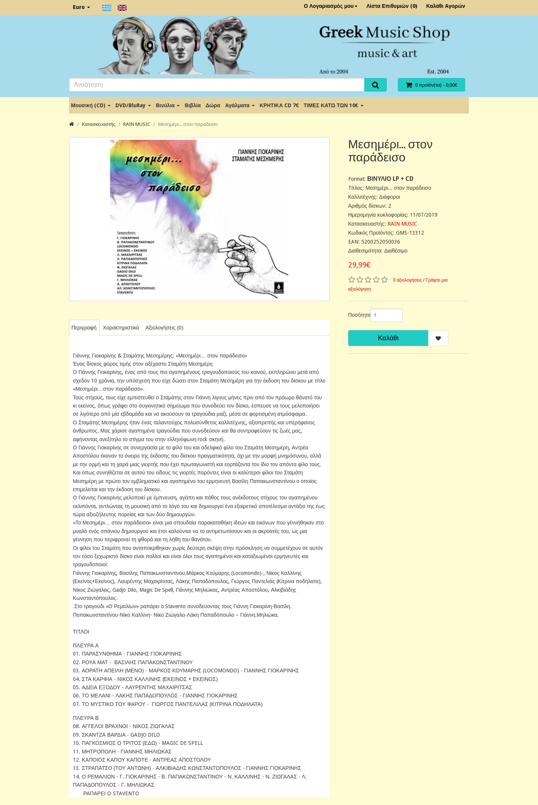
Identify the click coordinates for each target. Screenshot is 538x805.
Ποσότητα (356, 315)
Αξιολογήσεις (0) (164, 328)
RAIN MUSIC (136, 124)
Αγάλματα (239, 105)
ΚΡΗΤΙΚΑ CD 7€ (279, 105)
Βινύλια (168, 105)
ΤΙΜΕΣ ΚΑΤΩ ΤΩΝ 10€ (334, 105)
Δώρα (212, 105)
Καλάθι (388, 338)
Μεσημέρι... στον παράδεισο (188, 124)
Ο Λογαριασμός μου (331, 6)
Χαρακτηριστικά (121, 328)
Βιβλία (193, 105)
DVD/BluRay (133, 105)
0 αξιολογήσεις (407, 280)
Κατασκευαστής (98, 124)
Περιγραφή (83, 328)
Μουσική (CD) (91, 105)
